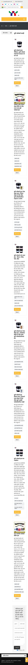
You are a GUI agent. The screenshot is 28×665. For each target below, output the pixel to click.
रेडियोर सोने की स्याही (18, 367)
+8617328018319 (19, 1)
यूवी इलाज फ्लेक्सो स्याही (19, 305)
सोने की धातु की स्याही (18, 227)
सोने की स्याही (17, 222)
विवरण (17, 85)
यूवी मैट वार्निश (17, 70)
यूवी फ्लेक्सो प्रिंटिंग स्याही (19, 589)
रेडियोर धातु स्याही (17, 224)
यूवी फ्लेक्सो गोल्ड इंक (18, 230)
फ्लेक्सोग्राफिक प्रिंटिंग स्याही (19, 592)
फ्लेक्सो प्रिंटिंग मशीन (18, 163)
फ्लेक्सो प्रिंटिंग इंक (17, 586)
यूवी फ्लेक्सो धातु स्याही (18, 430)
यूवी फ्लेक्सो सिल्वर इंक (18, 428)
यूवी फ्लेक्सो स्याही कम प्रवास (18, 504)
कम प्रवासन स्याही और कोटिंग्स (18, 508)
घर (1, 26)
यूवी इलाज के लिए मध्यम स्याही (19, 79)
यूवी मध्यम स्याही (17, 72)
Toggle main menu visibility (24, 18)
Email (17, 82)
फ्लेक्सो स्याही (17, 75)
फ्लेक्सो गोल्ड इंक (17, 364)
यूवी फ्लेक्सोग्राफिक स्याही (19, 361)
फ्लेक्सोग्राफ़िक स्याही (18, 166)
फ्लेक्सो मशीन (17, 161)
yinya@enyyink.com (7, 1)
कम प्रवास (16, 498)
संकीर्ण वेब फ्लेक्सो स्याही (19, 300)
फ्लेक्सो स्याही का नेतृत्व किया (18, 297)
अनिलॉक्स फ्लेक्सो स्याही (18, 369)
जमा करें (17, 647)
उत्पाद (6, 26)
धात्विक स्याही (17, 433)
